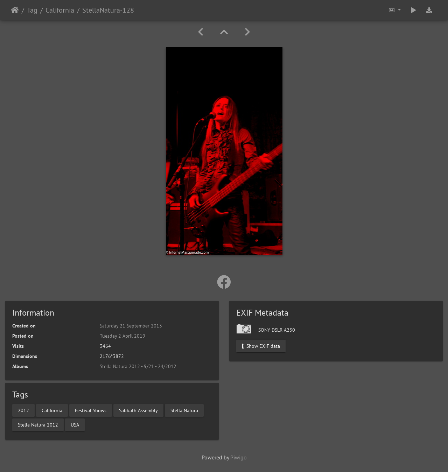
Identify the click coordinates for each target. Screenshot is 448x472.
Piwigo (238, 457)
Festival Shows (90, 410)
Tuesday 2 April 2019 (122, 336)
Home (15, 10)
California (60, 10)
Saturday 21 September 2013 (131, 326)
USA (75, 424)
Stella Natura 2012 (38, 424)
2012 (23, 410)
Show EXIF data (261, 346)
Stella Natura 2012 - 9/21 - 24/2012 (138, 366)
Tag (32, 10)
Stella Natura (184, 410)
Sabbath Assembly (138, 410)
